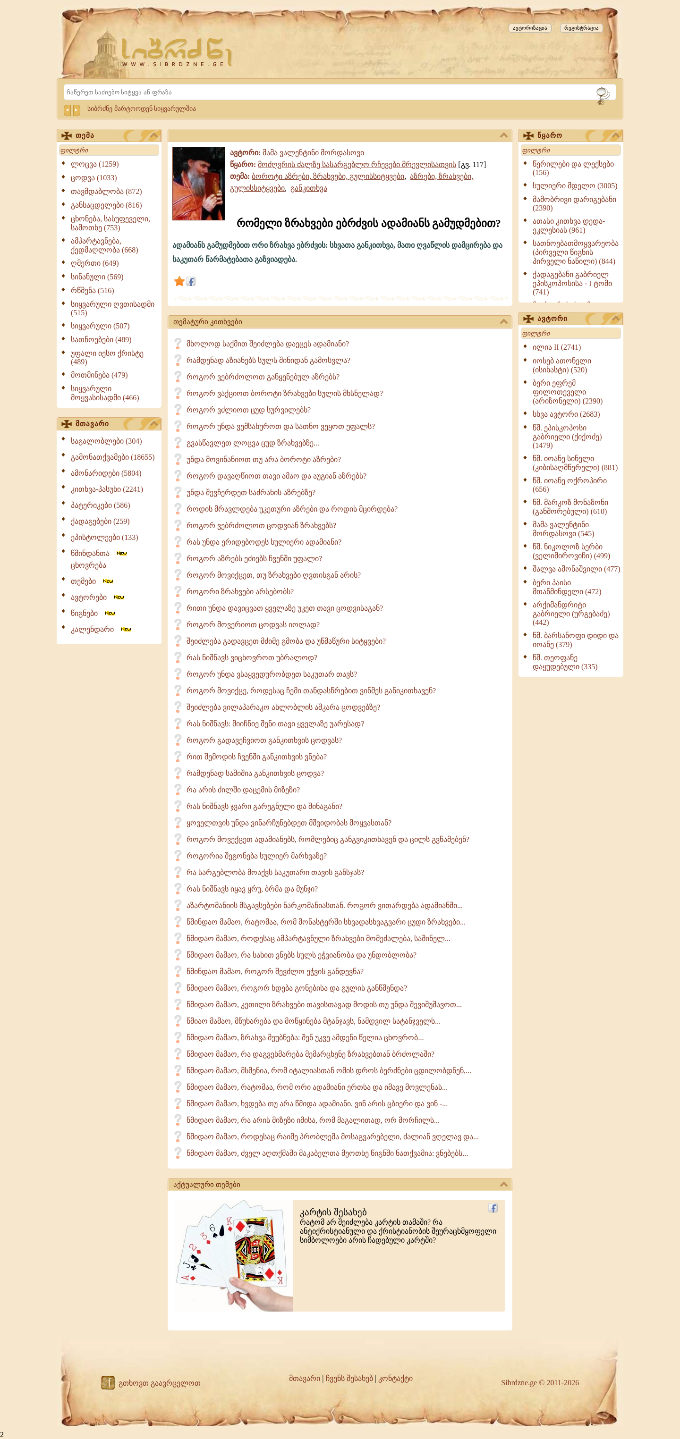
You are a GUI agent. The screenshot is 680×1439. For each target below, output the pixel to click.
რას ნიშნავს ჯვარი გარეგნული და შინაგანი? (264, 806)
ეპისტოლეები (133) (104, 537)
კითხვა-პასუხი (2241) (107, 489)
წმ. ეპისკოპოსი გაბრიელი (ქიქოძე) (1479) (567, 436)
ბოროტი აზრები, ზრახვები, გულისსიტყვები (328, 176)
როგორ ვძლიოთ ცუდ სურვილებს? (249, 410)
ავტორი (578, 319)
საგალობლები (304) (106, 441)
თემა (117, 136)
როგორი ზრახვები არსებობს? (240, 592)
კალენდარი (102, 629)
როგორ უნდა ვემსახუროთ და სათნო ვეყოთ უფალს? (281, 426)
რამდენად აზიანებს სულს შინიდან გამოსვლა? (268, 360)
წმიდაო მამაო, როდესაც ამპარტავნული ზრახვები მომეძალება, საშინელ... (318, 938)
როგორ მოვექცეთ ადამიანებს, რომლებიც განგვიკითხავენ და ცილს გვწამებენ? (328, 839)
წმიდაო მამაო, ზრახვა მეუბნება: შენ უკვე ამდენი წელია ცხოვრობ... (305, 1038)
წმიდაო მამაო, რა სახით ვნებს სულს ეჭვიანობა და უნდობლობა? (301, 955)
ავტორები (98, 597)
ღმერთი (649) (95, 263)
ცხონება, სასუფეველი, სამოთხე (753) (110, 223)
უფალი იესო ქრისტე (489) (107, 357)
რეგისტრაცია (581, 28)
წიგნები (94, 613)
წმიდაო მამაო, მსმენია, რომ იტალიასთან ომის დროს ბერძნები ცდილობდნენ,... (329, 1071)
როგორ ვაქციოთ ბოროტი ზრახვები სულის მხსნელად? (285, 393)
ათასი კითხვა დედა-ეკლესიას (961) (569, 225)
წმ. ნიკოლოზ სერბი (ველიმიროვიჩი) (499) (571, 551)
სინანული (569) (97, 277)
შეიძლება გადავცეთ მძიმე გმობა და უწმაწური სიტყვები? (286, 641)
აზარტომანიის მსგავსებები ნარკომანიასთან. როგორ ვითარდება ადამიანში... (325, 905)
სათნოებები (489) (101, 340)
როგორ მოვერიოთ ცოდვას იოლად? (253, 625)
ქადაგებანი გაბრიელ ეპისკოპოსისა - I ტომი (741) (572, 283)
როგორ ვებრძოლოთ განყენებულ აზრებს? (263, 377)
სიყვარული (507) (100, 326)
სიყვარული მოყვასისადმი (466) (105, 393)
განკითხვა (308, 188)
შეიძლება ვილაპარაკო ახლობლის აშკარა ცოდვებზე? (283, 707)
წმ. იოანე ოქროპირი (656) (570, 485)
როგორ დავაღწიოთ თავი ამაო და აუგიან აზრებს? (276, 476)
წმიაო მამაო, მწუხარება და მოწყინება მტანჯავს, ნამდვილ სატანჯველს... (314, 1021)
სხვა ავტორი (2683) (566, 414)
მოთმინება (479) (99, 375)
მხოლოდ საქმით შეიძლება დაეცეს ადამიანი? (268, 344)
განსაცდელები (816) (106, 205)
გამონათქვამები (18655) (113, 457)
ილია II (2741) (557, 347)
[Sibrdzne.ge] (178, 52)
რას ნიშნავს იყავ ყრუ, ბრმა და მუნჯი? (252, 889)
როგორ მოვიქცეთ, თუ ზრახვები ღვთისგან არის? (274, 575)
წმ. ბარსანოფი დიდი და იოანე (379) (576, 639)
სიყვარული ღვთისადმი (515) (112, 308)
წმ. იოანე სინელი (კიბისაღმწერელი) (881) (575, 462)
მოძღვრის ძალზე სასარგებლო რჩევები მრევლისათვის (357, 164)
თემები (93, 581)
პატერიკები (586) (100, 505)
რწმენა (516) (92, 290)
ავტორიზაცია (530, 28)
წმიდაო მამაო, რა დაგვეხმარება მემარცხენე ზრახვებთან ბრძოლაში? (310, 1054)
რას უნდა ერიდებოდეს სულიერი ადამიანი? (264, 542)
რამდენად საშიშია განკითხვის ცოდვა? (255, 773)
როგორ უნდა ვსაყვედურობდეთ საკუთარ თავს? (272, 674)
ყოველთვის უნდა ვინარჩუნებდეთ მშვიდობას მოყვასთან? (289, 823)
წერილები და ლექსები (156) (573, 168)
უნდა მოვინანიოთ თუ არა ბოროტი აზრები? (264, 459)
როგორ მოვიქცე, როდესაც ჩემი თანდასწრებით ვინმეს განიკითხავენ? (311, 691)
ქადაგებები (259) (100, 521)
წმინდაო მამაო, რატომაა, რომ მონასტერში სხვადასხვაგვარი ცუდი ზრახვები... (326, 922)
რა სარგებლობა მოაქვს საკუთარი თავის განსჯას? (275, 872)
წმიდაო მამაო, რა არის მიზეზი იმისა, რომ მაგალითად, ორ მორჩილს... (313, 1120)
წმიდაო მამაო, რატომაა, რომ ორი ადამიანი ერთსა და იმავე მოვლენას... (317, 1087)
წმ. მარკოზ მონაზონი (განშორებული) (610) (570, 506)
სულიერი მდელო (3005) (575, 186)
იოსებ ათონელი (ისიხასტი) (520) (562, 365)
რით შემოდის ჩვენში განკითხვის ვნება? (257, 757)
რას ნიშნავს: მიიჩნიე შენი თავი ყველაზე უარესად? (276, 724)
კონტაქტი (395, 1378)
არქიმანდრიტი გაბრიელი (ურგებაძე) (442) (571, 613)
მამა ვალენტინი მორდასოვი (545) (564, 529)
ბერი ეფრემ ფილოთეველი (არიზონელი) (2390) (568, 392)
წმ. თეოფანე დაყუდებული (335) (565, 662)
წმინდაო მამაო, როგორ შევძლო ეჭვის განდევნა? (275, 972)
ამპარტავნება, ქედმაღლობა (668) (104, 245)
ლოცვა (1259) (95, 164)
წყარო (578, 136)
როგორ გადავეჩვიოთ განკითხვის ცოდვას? (264, 740)
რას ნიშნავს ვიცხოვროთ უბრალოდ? (252, 658)
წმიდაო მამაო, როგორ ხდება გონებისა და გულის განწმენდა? (297, 988)
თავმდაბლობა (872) (106, 191)
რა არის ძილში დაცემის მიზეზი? (243, 790)
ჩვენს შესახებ (349, 1378)
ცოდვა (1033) (94, 178)
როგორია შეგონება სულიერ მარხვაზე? (257, 856)
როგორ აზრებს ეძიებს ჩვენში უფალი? (254, 559)
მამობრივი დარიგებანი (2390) (574, 203)
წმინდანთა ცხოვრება (99, 559)
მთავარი (117, 424)
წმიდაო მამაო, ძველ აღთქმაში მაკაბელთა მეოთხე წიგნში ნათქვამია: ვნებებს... (327, 1153)
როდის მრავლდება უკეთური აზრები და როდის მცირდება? (292, 509)
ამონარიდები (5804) (106, 473)
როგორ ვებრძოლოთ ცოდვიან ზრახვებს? (261, 526)
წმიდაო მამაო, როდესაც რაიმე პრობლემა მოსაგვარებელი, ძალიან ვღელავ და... (333, 1137)
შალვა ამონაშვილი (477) (576, 569)
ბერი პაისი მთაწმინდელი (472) (567, 587)
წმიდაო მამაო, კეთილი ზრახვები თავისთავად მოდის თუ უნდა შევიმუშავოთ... (324, 1005)
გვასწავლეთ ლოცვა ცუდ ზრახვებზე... (253, 443)
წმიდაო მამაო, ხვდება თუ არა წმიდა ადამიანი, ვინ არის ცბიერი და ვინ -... (317, 1104)
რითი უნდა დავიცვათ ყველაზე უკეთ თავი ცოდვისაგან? (285, 608)
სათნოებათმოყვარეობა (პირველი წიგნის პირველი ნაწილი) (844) (576, 252)
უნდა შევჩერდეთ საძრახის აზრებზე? (251, 492)
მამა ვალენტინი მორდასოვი (313, 153)
